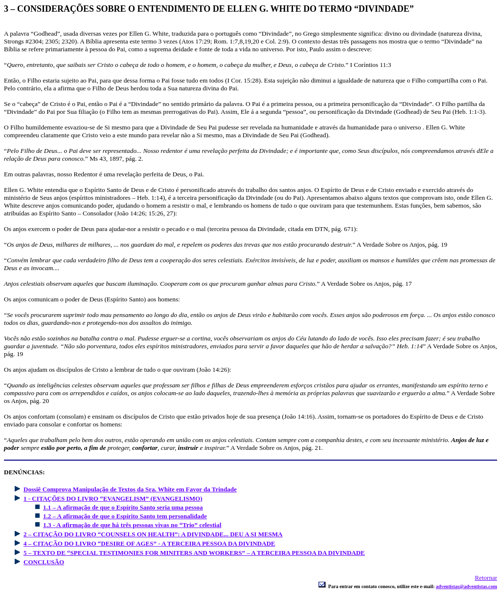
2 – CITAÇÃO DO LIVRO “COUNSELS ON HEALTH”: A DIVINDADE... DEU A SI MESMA (152, 534)
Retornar (486, 577)
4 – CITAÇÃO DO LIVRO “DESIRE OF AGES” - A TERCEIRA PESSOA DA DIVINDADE (149, 543)
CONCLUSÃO (43, 562)
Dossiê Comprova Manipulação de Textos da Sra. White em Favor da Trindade (130, 489)
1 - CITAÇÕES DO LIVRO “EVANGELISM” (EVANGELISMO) (113, 498)
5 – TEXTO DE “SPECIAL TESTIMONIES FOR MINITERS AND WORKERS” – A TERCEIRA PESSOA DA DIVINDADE (194, 552)
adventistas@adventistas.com (466, 586)
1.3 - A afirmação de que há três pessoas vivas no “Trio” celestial (132, 525)
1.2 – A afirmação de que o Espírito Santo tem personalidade (125, 516)
